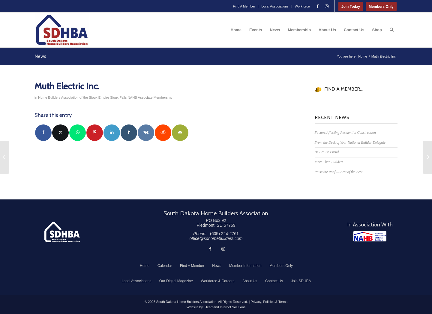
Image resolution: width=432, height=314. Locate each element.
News (40, 56)
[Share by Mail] (180, 132)
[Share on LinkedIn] (112, 132)
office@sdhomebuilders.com (216, 238)
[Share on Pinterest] (94, 132)
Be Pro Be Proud (327, 152)
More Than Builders (329, 162)
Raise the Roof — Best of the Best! (339, 172)
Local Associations (275, 6)
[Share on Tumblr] (129, 132)
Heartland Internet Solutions (225, 307)
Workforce (302, 6)
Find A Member (244, 6)
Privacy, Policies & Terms (268, 302)
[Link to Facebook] (317, 6)
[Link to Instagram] (326, 6)
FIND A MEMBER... (343, 89)
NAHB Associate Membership (150, 97)
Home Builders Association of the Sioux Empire (73, 97)
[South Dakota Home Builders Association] (61, 30)
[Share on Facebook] (43, 132)
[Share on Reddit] (163, 132)
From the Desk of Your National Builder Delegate (350, 142)
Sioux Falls (118, 97)
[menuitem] (244, 6)
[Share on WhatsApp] (77, 132)
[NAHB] (369, 236)
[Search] (392, 30)
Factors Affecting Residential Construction (345, 132)
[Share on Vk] (146, 132)
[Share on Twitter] (60, 132)
